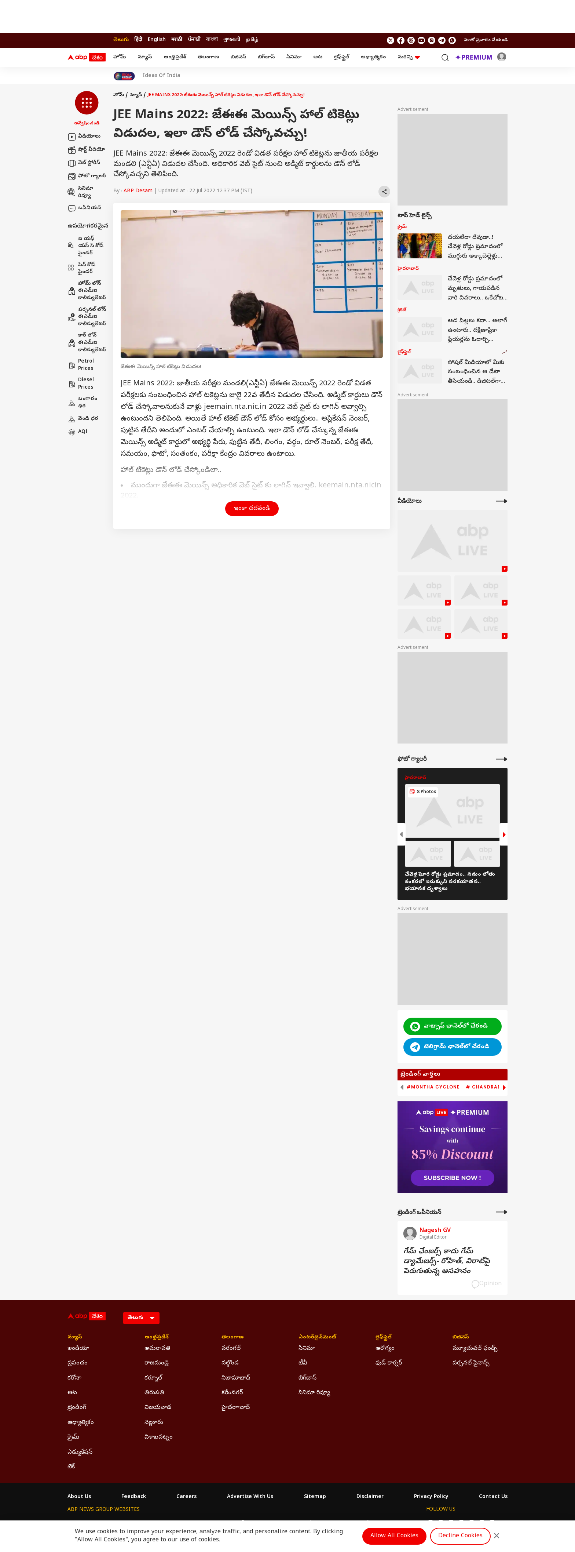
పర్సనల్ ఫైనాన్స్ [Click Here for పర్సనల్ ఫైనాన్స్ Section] (471, 1363)
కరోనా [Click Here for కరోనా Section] (74, 1378)
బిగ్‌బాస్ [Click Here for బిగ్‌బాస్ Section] (307, 1378)
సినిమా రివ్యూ (80, 192)
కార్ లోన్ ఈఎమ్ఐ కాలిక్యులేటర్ (86, 342)
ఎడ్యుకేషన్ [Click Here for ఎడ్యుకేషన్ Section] (79, 1453)
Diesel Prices (80, 384)
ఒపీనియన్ (84, 208)
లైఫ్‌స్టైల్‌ (341, 57)
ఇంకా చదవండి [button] (252, 509)
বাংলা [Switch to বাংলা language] (212, 40)
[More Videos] (502, 501)
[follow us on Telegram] (441, 40)
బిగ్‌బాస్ (266, 57)
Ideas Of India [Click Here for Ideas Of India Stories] (161, 76)
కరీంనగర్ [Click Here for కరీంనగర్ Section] (232, 1393)
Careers (186, 1497)
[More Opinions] (502, 1212)
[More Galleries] (502, 759)
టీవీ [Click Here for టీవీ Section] (303, 1363)
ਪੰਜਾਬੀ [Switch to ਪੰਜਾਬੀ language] (194, 40)
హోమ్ (119, 57)
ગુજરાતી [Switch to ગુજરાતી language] (231, 40)
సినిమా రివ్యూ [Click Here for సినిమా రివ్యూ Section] (314, 1393)
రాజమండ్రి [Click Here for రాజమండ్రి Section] (156, 1363)
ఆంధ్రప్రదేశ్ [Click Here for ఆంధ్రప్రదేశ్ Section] (156, 1337)
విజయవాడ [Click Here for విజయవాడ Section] (157, 1408)
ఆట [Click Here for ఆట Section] (72, 1393)
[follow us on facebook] (400, 40)
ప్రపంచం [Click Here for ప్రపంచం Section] (77, 1363)
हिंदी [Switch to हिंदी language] (138, 40)
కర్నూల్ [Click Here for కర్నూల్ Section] (153, 1378)
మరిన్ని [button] (409, 57)
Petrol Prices (80, 365)
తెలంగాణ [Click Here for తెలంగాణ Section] (232, 1337)
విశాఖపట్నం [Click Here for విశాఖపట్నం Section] (158, 1437)
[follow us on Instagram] (431, 40)
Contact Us (493, 1497)
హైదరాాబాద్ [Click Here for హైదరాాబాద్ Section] (235, 1408)
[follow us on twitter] (390, 40)
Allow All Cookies (394, 1536)
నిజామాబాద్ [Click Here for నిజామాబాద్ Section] (235, 1378)
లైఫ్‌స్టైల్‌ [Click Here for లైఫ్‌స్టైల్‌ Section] (384, 1337)
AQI (77, 432)
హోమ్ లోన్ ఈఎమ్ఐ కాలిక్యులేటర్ (86, 291)
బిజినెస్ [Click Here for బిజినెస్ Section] (461, 1337)
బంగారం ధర (82, 403)
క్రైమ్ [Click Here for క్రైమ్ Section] (73, 1437)
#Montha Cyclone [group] (433, 1087)
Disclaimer (370, 1497)
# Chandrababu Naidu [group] (498, 1087)
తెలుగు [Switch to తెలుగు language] (121, 40)
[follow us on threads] (411, 40)
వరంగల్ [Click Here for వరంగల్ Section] (231, 1349)
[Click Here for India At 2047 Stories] (124, 76)
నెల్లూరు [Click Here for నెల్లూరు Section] (153, 1423)
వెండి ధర (82, 419)
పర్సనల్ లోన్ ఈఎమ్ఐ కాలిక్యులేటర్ (86, 317)
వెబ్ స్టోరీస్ (83, 163)
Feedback (133, 1497)
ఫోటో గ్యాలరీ (86, 176)
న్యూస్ (145, 57)
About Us (79, 1497)
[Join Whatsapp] (452, 40)
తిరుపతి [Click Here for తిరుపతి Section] (154, 1393)
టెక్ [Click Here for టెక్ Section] (71, 1467)
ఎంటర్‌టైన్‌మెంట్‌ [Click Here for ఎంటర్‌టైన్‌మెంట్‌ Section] (317, 1337)
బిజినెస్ (238, 57)
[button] (87, 109)
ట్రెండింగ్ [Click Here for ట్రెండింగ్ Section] (76, 1408)
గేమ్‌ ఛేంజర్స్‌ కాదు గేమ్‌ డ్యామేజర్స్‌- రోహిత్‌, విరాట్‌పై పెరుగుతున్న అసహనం (446, 1262)
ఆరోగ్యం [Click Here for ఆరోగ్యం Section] (385, 1349)
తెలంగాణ (208, 57)
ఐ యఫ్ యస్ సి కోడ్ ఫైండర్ (85, 246)
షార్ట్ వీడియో (86, 150)
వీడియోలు (83, 136)
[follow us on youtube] (421, 40)
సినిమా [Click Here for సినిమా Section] (307, 1349)
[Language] (141, 1318)
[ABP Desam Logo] (86, 57)
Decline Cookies (460, 1536)
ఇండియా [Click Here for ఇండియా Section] (78, 1349)
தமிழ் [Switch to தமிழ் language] (252, 40)
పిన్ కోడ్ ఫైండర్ (81, 269)
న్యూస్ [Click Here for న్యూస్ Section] (74, 1337)
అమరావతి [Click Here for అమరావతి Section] (157, 1349)
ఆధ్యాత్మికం (373, 57)
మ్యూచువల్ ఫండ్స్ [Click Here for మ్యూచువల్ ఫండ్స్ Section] (475, 1349)
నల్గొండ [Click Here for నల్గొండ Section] (230, 1363)
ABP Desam (138, 191)
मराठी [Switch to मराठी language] (176, 40)
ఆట (317, 57)
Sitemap (315, 1497)
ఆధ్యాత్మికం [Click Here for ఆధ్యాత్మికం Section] (80, 1423)
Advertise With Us (250, 1497)
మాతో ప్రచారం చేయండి (486, 40)
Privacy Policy (431, 1497)
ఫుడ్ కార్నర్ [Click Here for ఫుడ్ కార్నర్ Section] (389, 1363)
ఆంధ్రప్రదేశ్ (175, 57)
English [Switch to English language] (157, 40)
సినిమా (293, 57)
